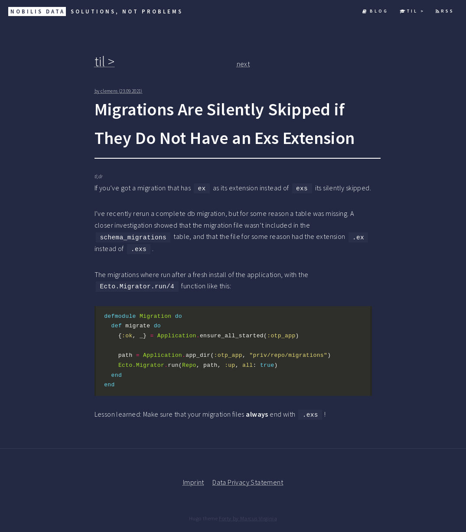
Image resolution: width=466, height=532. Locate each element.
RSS (445, 11)
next (243, 63)
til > (412, 11)
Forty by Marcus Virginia (248, 518)
